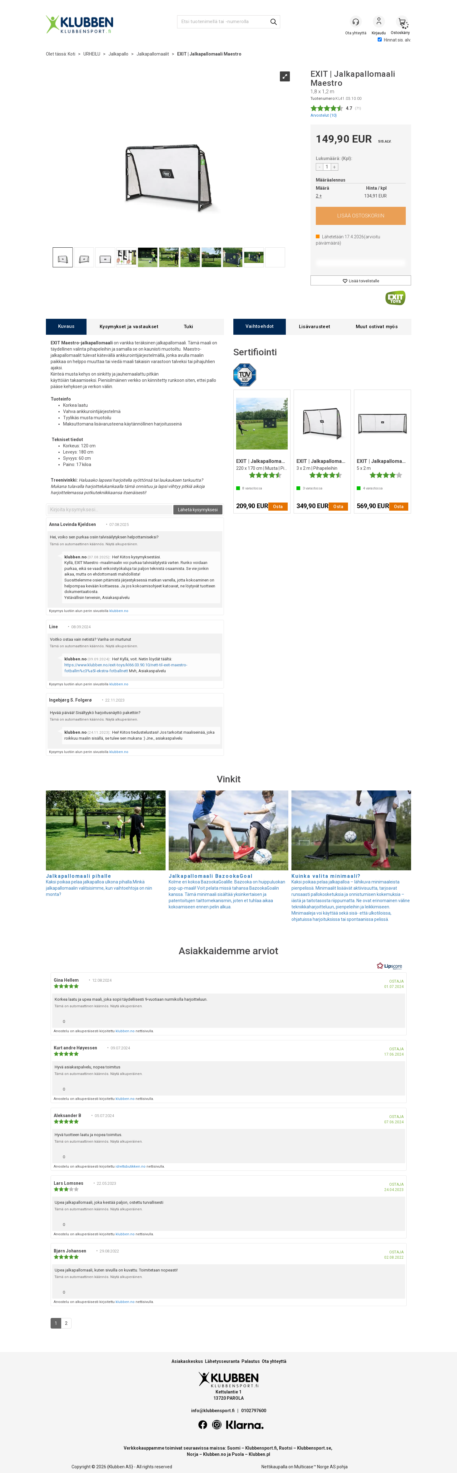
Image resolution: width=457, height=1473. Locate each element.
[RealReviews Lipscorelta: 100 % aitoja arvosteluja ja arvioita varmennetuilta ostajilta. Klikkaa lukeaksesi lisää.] (389, 966)
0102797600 (253, 1410)
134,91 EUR (375, 195)
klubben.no (118, 611)
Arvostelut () (323, 115)
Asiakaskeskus (187, 1361)
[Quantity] (327, 167)
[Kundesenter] (356, 21)
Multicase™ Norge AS (315, 1466)
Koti (71, 53)
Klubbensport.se (314, 1448)
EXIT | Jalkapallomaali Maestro (209, 53)
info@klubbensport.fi (213, 1410)
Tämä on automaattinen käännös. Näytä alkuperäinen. (94, 544)
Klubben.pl (259, 1454)
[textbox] (110, 509)
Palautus (250, 1361)
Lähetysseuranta (222, 1361)
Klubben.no (214, 1454)
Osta (361, 216)
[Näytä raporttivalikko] (397, 1020)
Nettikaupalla (274, 1466)
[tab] (66, 327)
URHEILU (91, 53)
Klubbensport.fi (261, 1448)
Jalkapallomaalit (153, 53)
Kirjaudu (379, 22)
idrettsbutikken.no (131, 1166)
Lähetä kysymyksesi (198, 509)
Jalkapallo (118, 53)
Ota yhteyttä (274, 1361)
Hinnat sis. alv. (394, 39)
